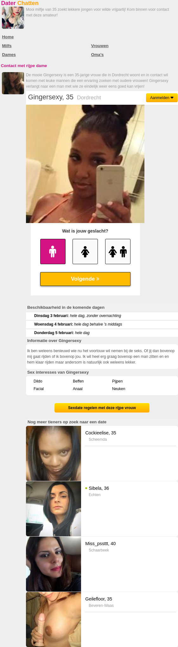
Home (8, 36)
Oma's (97, 54)
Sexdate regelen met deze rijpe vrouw (102, 408)
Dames (9, 54)
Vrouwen (100, 45)
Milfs (7, 45)
